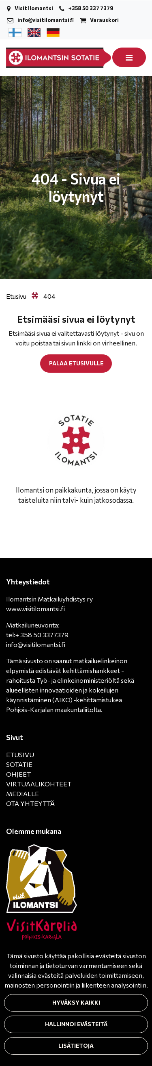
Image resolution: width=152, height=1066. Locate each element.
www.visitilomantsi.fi (35, 608)
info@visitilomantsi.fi (45, 20)
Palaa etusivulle (76, 363)
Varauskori (104, 20)
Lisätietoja (76, 1045)
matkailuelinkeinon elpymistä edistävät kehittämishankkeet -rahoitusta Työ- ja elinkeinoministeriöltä (66, 670)
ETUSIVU (20, 754)
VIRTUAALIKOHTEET (38, 784)
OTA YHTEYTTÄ (30, 803)
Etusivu (17, 296)
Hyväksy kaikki (76, 1002)
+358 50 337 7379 (91, 8)
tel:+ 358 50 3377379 (37, 634)
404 (49, 296)
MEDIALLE (22, 793)
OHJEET (18, 774)
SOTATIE (19, 764)
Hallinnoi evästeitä (76, 1023)
